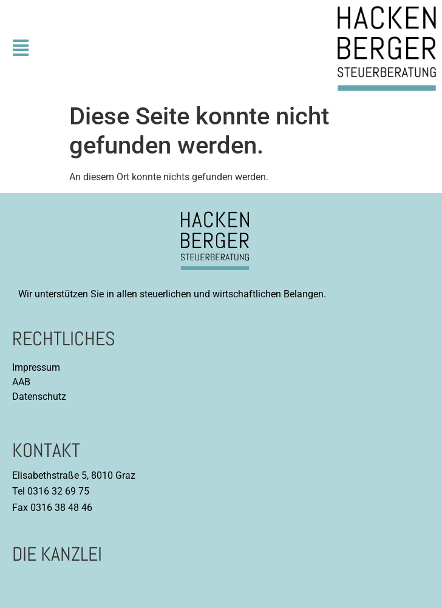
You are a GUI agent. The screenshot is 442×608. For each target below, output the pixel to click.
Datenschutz (39, 396)
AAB (21, 382)
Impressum (36, 367)
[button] (20, 48)
